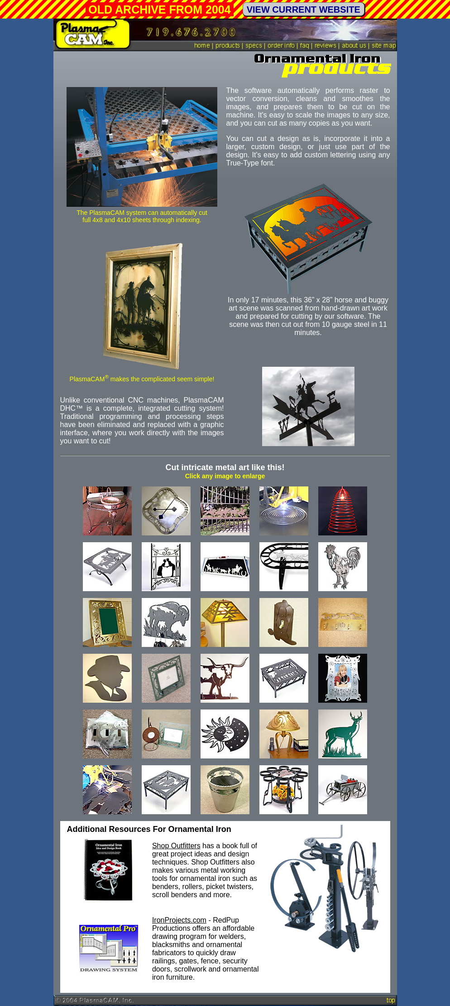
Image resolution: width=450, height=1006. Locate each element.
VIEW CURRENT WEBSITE (303, 10)
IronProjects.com (179, 920)
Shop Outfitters (176, 846)
